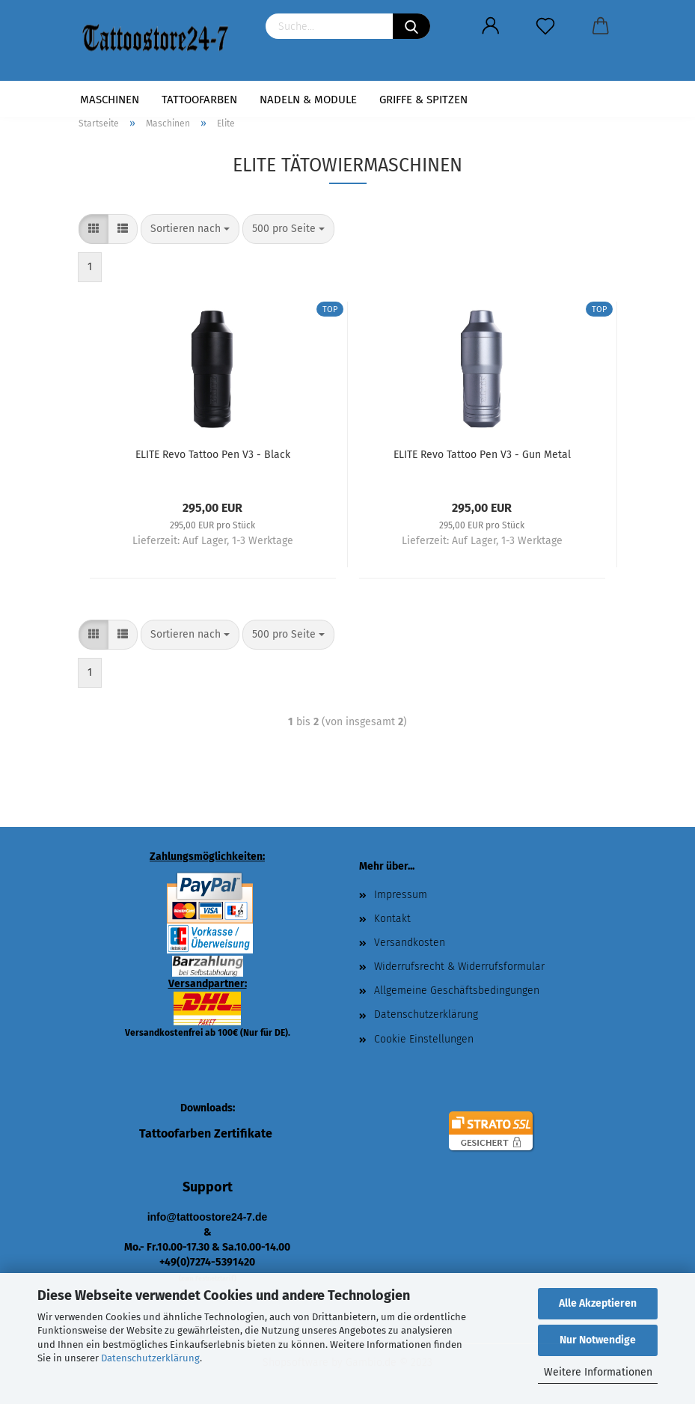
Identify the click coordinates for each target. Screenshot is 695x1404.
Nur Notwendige (598, 1340)
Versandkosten (409, 942)
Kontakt (392, 918)
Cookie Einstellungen (424, 1039)
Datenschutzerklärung (150, 1358)
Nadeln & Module (308, 99)
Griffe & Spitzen (423, 99)
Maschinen (109, 99)
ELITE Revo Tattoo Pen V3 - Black (212, 454)
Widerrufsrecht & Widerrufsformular (459, 966)
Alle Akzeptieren (598, 1303)
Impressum (400, 894)
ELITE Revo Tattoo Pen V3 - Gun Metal (482, 454)
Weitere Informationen (598, 1372)
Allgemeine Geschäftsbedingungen (456, 990)
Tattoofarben (199, 99)
